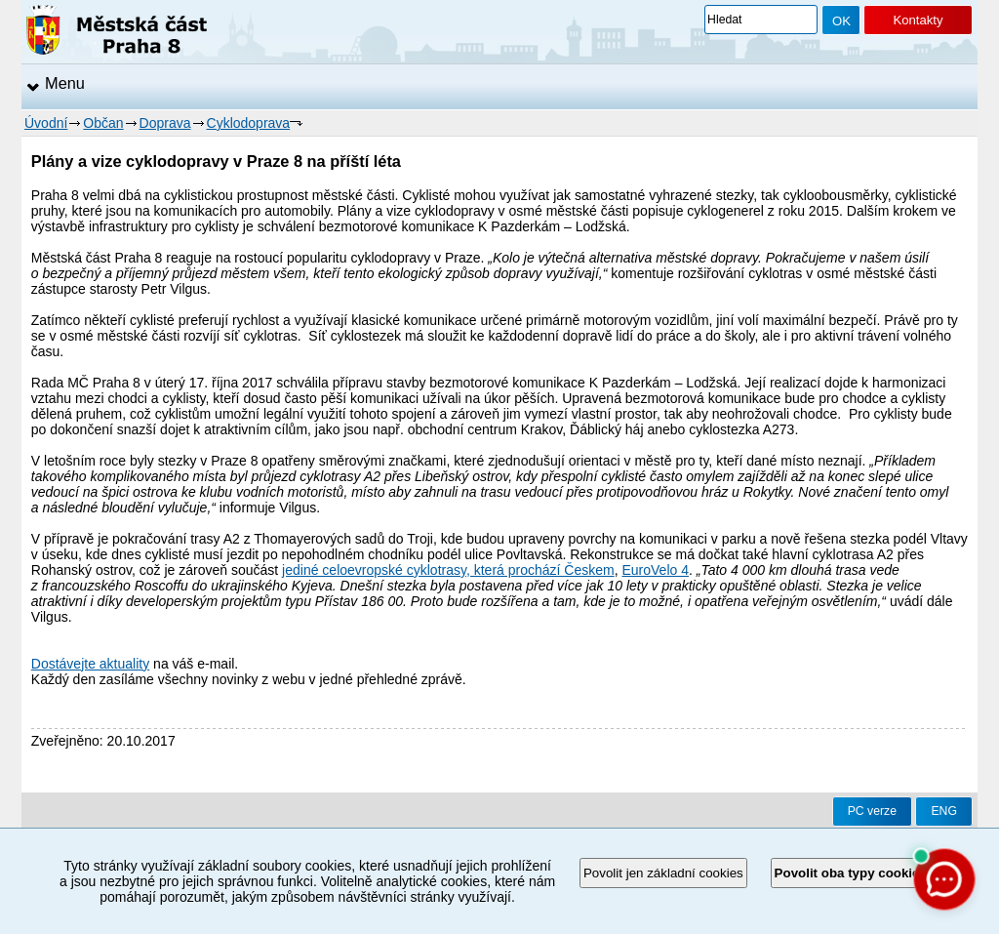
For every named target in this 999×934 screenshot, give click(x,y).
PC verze (872, 811)
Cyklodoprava (249, 123)
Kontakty (917, 20)
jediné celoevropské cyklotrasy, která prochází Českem (448, 570)
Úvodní (45, 123)
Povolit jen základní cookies (663, 873)
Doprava (165, 123)
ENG (944, 811)
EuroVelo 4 (655, 570)
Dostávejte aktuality (90, 663)
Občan (103, 123)
